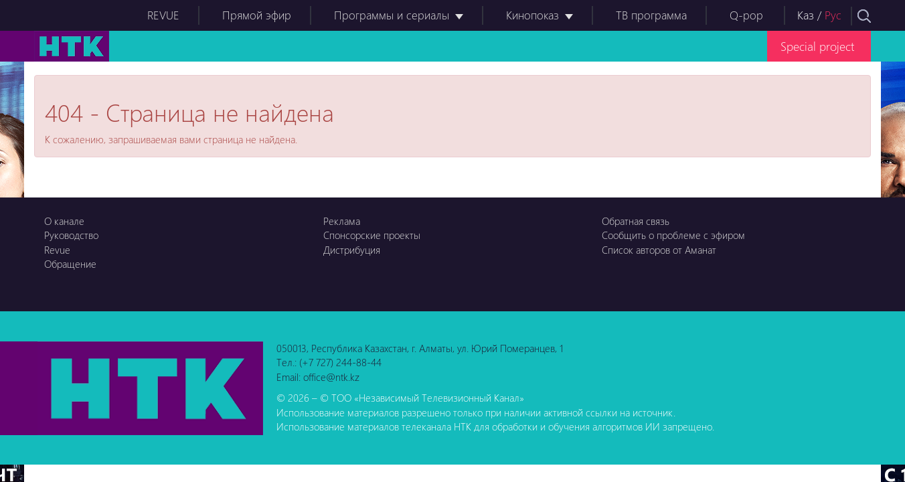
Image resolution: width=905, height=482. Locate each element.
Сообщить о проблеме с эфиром (673, 235)
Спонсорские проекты (371, 235)
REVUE (163, 15)
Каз (805, 15)
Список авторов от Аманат (659, 249)
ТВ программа (651, 15)
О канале (64, 221)
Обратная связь (635, 221)
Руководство (71, 235)
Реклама (341, 221)
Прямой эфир (256, 15)
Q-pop (746, 15)
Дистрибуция (351, 249)
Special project (817, 45)
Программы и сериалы (391, 15)
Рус (833, 15)
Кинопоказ (532, 15)
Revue (57, 249)
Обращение (70, 263)
